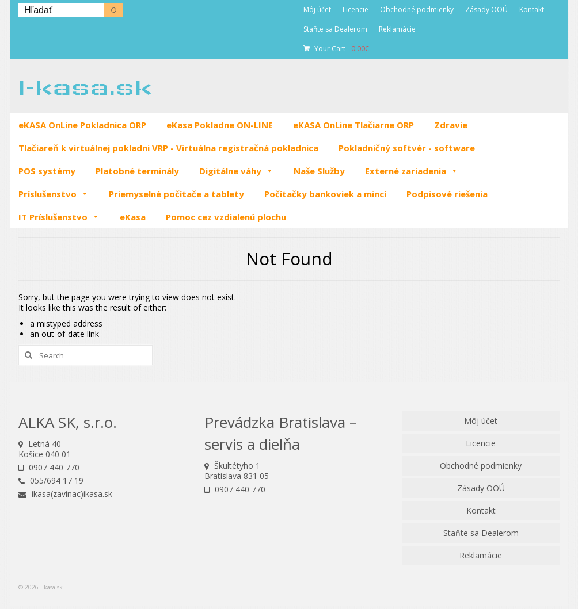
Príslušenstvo (53, 193)
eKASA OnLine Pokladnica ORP (82, 125)
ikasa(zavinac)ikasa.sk (65, 493)
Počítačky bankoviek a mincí (325, 194)
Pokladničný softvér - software (407, 148)
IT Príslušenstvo (59, 216)
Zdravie (450, 125)
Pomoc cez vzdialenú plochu (226, 217)
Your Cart (336, 48)
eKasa (133, 217)
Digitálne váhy (236, 170)
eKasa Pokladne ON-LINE (219, 125)
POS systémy (46, 171)
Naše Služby (319, 171)
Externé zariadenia (411, 170)
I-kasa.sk (85, 87)
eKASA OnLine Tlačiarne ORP (353, 125)
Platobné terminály (137, 171)
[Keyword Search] (61, 10)
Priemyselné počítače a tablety (176, 194)
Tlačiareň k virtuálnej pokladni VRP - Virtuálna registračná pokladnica (168, 148)
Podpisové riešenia (447, 194)
